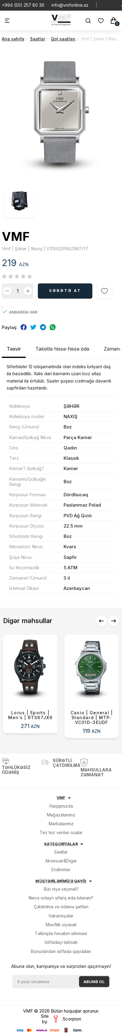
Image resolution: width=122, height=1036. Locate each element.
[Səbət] (113, 20)
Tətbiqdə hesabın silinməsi (61, 933)
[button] (101, 620)
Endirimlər (61, 869)
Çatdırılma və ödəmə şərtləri (61, 906)
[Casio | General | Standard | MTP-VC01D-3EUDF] (91, 686)
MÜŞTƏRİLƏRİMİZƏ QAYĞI (61, 881)
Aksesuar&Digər (61, 860)
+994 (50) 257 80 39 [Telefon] (23, 5)
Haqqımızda (61, 806)
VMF (61, 797)
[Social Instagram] (119, 5)
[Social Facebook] (114, 5)
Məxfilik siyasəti (61, 924)
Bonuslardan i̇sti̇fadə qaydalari (61, 951)
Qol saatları (63, 38)
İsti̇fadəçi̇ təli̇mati (61, 942)
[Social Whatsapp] (104, 5)
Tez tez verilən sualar (61, 832)
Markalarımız (61, 823)
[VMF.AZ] (61, 24)
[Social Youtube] (109, 5)
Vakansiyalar (61, 915)
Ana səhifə (13, 38)
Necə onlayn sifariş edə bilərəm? (61, 897)
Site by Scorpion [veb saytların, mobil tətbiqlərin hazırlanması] (61, 1018)
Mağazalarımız (61, 814)
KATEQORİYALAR (61, 844)
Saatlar (37, 38)
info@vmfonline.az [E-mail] (69, 5)
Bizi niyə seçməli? (61, 889)
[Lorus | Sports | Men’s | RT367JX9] (30, 684)
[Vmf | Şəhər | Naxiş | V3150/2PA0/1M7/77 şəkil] (61, 182)
